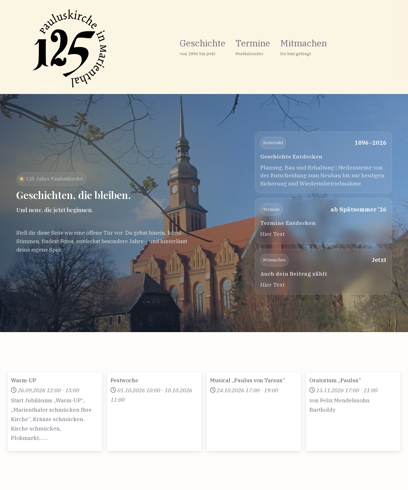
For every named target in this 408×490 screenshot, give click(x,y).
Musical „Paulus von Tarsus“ (247, 380)
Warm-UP (23, 380)
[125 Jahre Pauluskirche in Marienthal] (57, 48)
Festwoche (124, 380)
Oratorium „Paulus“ (335, 380)
